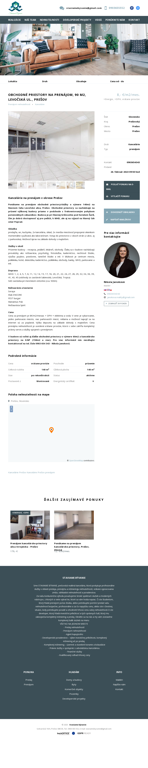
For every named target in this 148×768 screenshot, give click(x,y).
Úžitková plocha (61, 397)
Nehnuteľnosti (49, 19)
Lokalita (12, 81)
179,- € (14, 579)
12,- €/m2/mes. (62, 579)
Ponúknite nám (115, 19)
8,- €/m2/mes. (122, 124)
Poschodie (58, 391)
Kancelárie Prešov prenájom (41, 500)
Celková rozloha (16, 397)
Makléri (119, 707)
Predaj (17, 96)
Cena (10, 391)
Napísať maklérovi (118, 247)
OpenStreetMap (76, 488)
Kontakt (134, 19)
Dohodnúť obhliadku (120, 240)
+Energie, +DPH (20, 540)
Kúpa (51, 96)
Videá (98, 19)
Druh (44, 81)
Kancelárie (40, 132)
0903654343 (113, 321)
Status (56, 403)
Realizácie (14, 19)
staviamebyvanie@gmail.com (84, 8)
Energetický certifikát (64, 408)
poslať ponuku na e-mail (120, 214)
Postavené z (14, 408)
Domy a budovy (74, 707)
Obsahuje (81, 81)
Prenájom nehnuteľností (19, 132)
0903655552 (117, 8)
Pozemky (74, 721)
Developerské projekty (77, 19)
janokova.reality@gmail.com (121, 325)
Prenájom (35, 96)
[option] (74, 49)
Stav (10, 403)
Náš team (30, 19)
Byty (74, 712)
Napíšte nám (119, 712)
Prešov (22, 500)
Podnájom (19, 103)
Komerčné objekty (74, 717)
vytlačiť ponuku (117, 224)
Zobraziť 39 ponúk (116, 331)
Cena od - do (117, 81)
